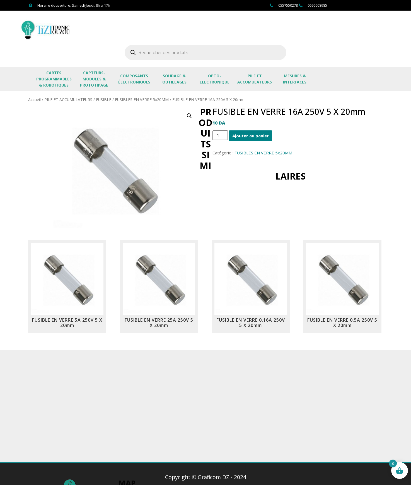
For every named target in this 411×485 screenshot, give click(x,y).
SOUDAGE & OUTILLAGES (174, 79)
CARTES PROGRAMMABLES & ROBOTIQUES (54, 79)
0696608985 (317, 5)
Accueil (34, 99)
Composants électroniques (134, 79)
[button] (189, 116)
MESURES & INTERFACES (294, 79)
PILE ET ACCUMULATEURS (254, 79)
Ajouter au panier (250, 135)
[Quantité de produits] (220, 135)
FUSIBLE (103, 99)
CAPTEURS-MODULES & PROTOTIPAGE (94, 79)
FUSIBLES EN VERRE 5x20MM (142, 99)
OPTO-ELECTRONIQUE (214, 79)
